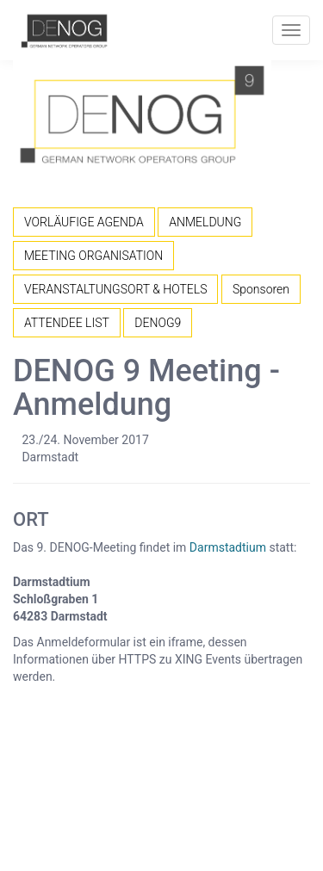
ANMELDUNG (205, 222)
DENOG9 (157, 323)
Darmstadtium (227, 547)
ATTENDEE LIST (66, 323)
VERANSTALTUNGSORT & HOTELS (115, 289)
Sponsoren (261, 289)
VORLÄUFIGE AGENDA (84, 222)
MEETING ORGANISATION (93, 256)
